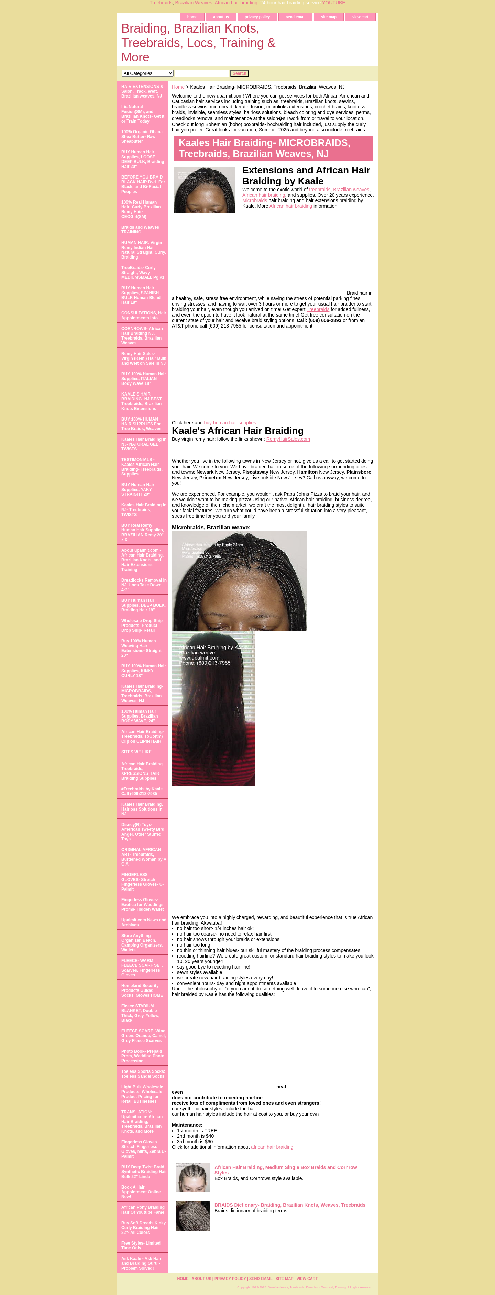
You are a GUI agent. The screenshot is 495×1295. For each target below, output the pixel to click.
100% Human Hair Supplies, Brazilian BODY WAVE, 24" (139, 716)
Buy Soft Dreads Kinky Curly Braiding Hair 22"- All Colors (143, 1227)
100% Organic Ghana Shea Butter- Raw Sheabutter (142, 136)
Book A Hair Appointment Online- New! (141, 1192)
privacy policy (257, 17)
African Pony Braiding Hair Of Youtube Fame (143, 1210)
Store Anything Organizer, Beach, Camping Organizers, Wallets (142, 942)
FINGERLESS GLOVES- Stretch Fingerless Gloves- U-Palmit (142, 882)
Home (178, 87)
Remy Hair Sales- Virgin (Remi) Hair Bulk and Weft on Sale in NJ (143, 358)
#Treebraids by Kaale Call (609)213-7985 (142, 791)
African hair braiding (235, 2)
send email (295, 17)
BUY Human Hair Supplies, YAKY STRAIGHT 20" (137, 489)
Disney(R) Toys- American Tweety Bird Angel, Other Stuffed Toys (142, 831)
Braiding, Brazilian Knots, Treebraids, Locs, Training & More (198, 42)
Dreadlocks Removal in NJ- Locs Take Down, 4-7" (144, 585)
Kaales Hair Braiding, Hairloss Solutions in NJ (142, 809)
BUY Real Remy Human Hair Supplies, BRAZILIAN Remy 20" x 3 (142, 532)
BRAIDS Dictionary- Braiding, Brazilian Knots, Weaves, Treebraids (289, 1205)
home (192, 17)
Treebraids (161, 2)
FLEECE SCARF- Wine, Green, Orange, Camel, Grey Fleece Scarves (143, 1036)
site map (329, 17)
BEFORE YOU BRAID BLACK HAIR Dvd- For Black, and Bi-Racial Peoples (143, 184)
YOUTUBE (333, 2)
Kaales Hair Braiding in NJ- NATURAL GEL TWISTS (143, 444)
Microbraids (254, 200)
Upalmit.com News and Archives (143, 922)
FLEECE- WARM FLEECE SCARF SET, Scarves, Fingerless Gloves (142, 967)
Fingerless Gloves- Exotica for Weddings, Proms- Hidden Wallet (143, 904)
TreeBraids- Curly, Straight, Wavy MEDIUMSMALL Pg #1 (142, 272)
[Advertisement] (293, 252)
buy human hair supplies (230, 422)
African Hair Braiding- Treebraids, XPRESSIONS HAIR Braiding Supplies (142, 771)
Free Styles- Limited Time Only (141, 1245)
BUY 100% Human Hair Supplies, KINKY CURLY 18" (143, 671)
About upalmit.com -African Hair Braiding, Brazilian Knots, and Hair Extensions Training (142, 560)
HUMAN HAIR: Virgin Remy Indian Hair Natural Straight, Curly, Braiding (143, 250)
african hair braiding (272, 1147)
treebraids (319, 189)
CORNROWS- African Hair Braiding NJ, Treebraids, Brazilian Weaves (142, 335)
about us (221, 17)
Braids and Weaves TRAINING (140, 229)
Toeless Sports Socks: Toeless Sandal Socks (143, 1074)
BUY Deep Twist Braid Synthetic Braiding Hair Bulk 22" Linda (144, 1172)
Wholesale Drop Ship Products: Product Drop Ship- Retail (142, 625)
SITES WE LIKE (136, 751)
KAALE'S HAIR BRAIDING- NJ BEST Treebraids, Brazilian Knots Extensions (141, 401)
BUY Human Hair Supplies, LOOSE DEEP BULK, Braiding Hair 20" (142, 159)
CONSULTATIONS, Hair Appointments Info (143, 315)
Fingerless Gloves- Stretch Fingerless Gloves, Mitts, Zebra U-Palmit (143, 1149)
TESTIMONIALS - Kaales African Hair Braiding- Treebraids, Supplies (142, 467)
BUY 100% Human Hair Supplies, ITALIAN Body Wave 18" (143, 378)
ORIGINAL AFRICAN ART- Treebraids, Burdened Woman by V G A (143, 857)
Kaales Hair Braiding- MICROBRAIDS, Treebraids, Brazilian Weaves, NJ (142, 693)
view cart (360, 17)
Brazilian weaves (351, 189)
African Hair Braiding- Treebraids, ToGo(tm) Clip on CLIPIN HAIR (142, 736)
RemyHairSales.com (288, 439)
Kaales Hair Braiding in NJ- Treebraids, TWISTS (143, 510)
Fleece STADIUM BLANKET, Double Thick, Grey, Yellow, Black (140, 1013)
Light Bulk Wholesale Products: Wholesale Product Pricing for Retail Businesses (142, 1094)
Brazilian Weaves (193, 2)
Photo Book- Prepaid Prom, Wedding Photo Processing (142, 1056)
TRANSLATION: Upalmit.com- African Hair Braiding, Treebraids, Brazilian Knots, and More (142, 1122)
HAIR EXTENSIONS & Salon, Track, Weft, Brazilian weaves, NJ (142, 91)
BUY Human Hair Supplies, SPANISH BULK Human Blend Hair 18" (141, 295)
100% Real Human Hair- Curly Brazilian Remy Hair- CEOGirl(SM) (141, 209)
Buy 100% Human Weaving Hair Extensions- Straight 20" (141, 648)
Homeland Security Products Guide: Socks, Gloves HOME (142, 990)
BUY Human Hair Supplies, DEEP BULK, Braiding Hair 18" (143, 605)
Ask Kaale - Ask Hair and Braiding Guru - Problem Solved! (141, 1263)
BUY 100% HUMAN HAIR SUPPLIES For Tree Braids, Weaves (141, 424)
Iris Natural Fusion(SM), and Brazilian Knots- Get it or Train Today (142, 114)
